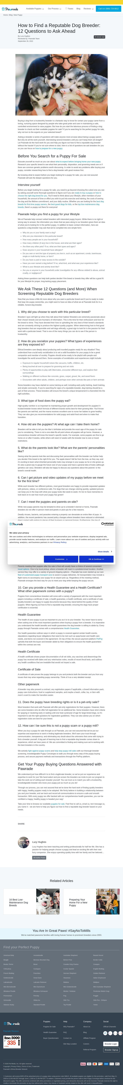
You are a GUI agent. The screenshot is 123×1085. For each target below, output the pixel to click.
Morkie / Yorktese (69, 991)
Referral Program (89, 1050)
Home (5, 15)
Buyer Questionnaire (51, 1038)
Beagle (6, 960)
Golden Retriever (99, 973)
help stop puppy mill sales (65, 751)
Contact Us (67, 1038)
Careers (86, 1044)
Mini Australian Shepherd (102, 987)
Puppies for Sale (49, 1027)
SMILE (80, 3)
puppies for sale (58, 804)
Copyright (6, 1066)
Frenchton (37, 973)
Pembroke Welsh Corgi (101, 991)
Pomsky (36, 996)
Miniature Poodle (9, 991)
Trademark (35, 1066)
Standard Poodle (39, 1005)
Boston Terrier (8, 964)
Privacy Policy (16, 1066)
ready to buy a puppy (84, 193)
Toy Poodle (67, 1005)
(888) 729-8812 (112, 9)
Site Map (66, 1044)
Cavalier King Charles (70, 964)
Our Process (55, 9)
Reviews (89, 9)
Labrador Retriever (40, 982)
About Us (86, 1027)
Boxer (36, 964)
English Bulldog (98, 969)
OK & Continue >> (96, 559)
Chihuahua (7, 969)
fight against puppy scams (39, 751)
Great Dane (38, 978)
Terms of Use (26, 1066)
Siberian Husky (9, 1005)
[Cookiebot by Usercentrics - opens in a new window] (103, 524)
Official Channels (109, 1027)
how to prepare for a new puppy (48, 148)
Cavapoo (96, 964)
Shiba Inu (37, 1000)
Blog (78, 9)
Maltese (66, 982)
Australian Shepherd (70, 955)
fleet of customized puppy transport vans (35, 575)
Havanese (66, 978)
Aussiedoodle (38, 955)
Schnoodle (7, 1000)
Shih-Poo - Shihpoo (100, 1000)
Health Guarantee (71, 628)
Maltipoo (96, 982)
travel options (23, 569)
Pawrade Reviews (11, 1031)
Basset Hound (98, 955)
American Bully (9, 955)
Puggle (95, 996)
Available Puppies (35, 9)
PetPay (99, 639)
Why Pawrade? (69, 1027)
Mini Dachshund (39, 987)
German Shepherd (69, 973)
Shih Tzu (66, 1000)
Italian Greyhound (99, 978)
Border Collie (97, 960)
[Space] (11, 1023)
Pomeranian (8, 996)
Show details (103, 551)
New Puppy (18, 15)
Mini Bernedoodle (10, 987)
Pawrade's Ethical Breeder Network (15, 1069)
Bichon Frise (67, 960)
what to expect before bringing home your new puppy (78, 162)
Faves (69, 8)
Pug (64, 996)
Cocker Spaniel (68, 969)
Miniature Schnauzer (41, 991)
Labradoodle (8, 982)
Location (73, 1044)
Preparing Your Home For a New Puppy (78, 902)
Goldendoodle (8, 978)
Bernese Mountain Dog (41, 960)
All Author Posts (39, 858)
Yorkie (95, 1005)
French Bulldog (9, 973)
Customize (61, 559)
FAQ (65, 1032)
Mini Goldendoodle (69, 987)
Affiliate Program (89, 1038)
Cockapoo (37, 969)
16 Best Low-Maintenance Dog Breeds (18, 902)
